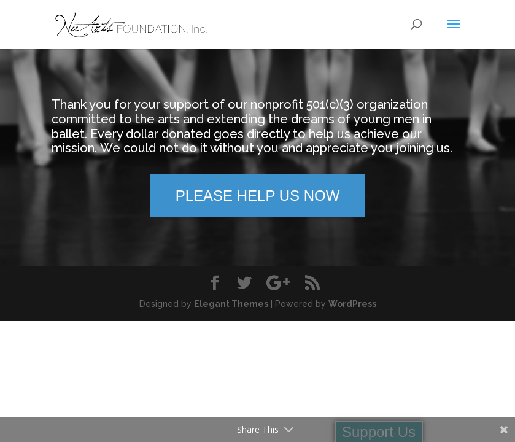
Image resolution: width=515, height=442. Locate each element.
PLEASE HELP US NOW (258, 195)
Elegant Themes (231, 304)
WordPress (352, 304)
